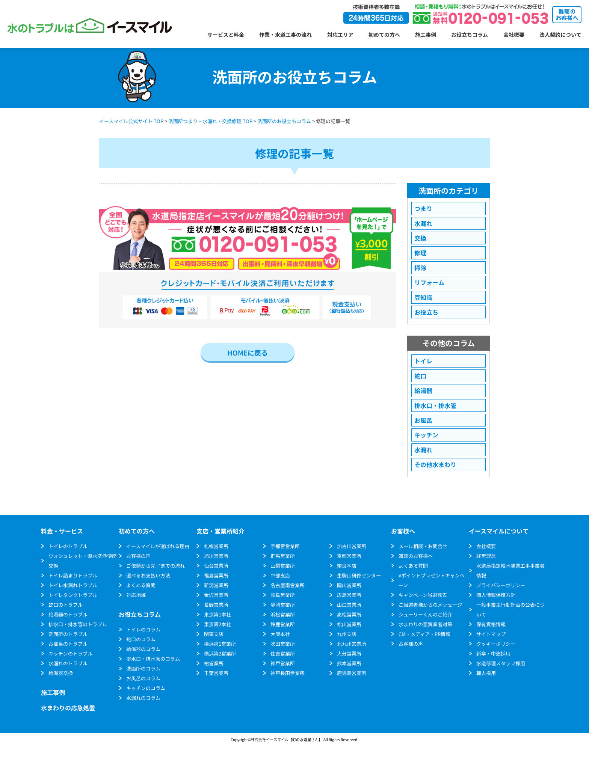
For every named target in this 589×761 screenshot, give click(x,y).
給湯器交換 (60, 673)
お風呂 (423, 420)
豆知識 (423, 297)
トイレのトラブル (68, 546)
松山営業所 (349, 624)
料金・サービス (62, 530)
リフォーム (429, 282)
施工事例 (425, 34)
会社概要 (513, 34)
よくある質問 (141, 585)
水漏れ (423, 223)
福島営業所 (216, 575)
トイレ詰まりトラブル (72, 575)
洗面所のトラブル (68, 633)
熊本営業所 (349, 663)
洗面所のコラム (143, 668)
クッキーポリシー (495, 643)
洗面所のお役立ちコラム (284, 121)
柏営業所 (214, 663)
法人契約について (560, 34)
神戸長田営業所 (287, 673)
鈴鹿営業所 (282, 624)
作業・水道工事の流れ (285, 34)
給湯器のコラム (143, 649)
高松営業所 (349, 614)
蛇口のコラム (141, 639)
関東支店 (214, 633)
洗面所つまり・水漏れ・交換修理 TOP (210, 121)
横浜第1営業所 (220, 643)
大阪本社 (280, 633)
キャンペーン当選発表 (423, 594)
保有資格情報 (491, 624)
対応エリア (340, 34)
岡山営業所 (349, 585)
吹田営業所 (282, 643)
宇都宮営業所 (285, 546)
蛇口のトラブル (65, 604)
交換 (420, 238)
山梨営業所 (282, 565)
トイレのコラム (143, 629)
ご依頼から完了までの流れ (155, 565)
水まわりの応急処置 (68, 707)
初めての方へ (384, 34)
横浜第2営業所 (220, 653)
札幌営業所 (216, 546)
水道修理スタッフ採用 (500, 663)
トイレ (423, 360)
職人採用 (486, 673)
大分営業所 (349, 653)
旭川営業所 (216, 555)
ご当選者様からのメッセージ (430, 604)
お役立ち (426, 311)
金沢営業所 (216, 594)
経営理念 (486, 555)
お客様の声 (138, 555)
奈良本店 (346, 565)
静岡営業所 (282, 604)
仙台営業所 (216, 565)
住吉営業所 (282, 653)
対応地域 (136, 594)
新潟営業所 (216, 585)
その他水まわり (435, 464)
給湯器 (423, 390)
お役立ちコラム (469, 34)
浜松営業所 (282, 614)
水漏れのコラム (143, 697)
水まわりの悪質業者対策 (425, 624)
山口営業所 (349, 604)
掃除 (420, 267)
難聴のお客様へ (416, 555)
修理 (420, 252)
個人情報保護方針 (495, 594)
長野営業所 (216, 604)
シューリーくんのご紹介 (425, 614)
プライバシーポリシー (500, 585)
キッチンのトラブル (70, 653)
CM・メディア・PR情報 (424, 633)
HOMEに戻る (247, 352)
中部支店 (280, 575)
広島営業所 (349, 594)
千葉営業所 (216, 673)
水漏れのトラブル (68, 663)
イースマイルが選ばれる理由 (157, 546)
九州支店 (346, 633)
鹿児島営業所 (351, 673)
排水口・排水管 (435, 405)
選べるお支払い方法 (148, 575)
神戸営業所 (282, 663)
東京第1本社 (217, 614)
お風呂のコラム (143, 678)
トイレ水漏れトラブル (72, 585)
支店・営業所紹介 (220, 530)
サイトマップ (491, 633)
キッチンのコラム (145, 688)
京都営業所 (349, 555)
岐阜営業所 (282, 594)
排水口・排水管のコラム (153, 658)
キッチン (426, 434)
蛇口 (420, 375)
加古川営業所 (351, 546)
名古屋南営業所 (287, 585)
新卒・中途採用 (493, 653)
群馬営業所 (282, 555)
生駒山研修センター (359, 575)
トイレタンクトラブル (72, 594)
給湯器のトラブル (68, 614)
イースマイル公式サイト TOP (131, 121)
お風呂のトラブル (68, 643)
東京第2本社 (217, 624)
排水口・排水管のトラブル (77, 624)
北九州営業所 (351, 643)
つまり (423, 208)
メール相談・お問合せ (423, 546)
